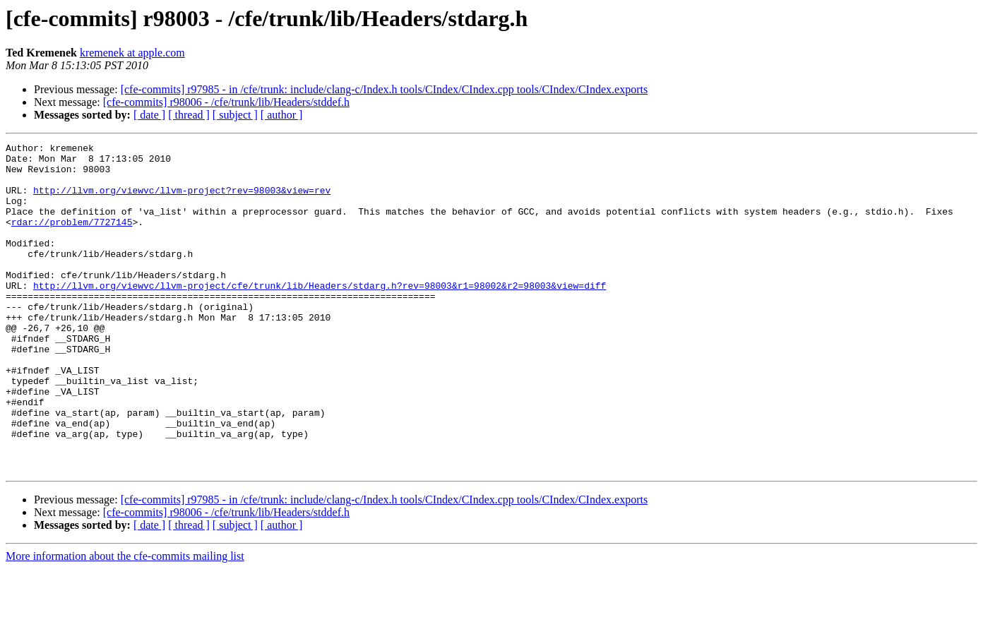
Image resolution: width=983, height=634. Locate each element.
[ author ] (282, 115)
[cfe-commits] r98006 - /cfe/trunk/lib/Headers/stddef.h (226, 102)
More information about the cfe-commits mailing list (125, 622)
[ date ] (149, 115)
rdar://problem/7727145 (72, 238)
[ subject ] (235, 115)
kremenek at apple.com (132, 53)
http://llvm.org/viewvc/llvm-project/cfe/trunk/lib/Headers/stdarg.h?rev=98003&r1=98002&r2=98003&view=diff (319, 315)
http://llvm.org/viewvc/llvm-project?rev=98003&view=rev (181, 200)
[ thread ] (189, 115)
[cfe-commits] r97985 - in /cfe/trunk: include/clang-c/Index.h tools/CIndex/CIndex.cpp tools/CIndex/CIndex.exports (384, 89)
